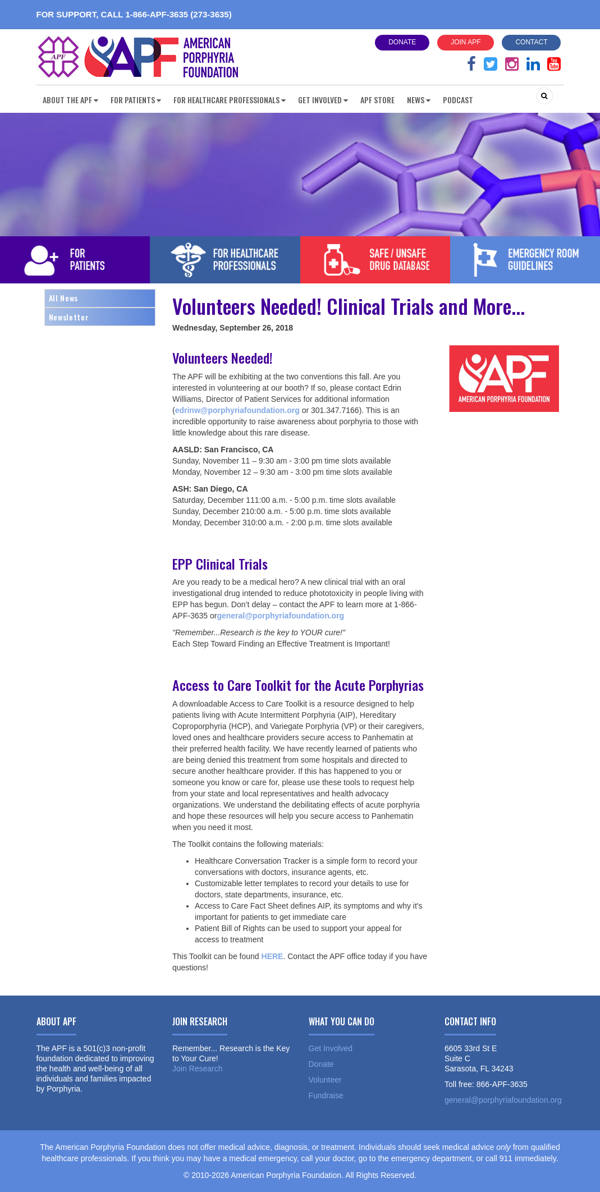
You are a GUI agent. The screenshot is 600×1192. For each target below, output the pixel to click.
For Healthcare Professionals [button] (229, 100)
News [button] (418, 100)
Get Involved (331, 1048)
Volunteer (325, 1079)
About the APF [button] (70, 100)
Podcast (458, 100)
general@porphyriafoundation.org (503, 1099)
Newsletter (69, 317)
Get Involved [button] (323, 100)
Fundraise (326, 1095)
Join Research (197, 1068)
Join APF (465, 42)
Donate (402, 42)
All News (63, 298)
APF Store (377, 100)
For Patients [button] (136, 100)
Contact (531, 42)
